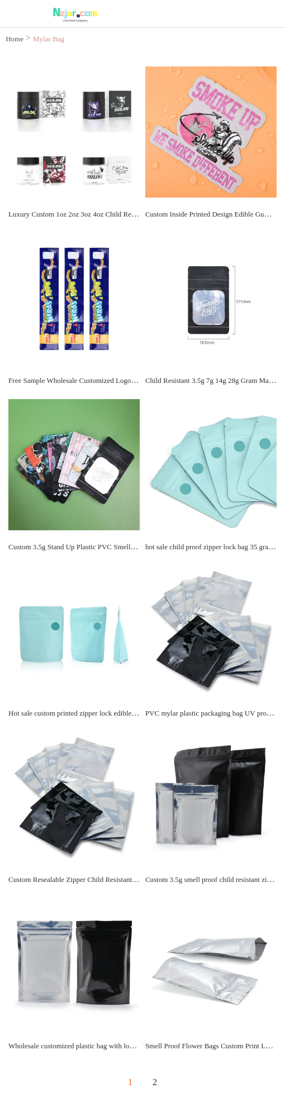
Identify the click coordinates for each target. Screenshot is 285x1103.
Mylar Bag (48, 39)
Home (14, 39)
